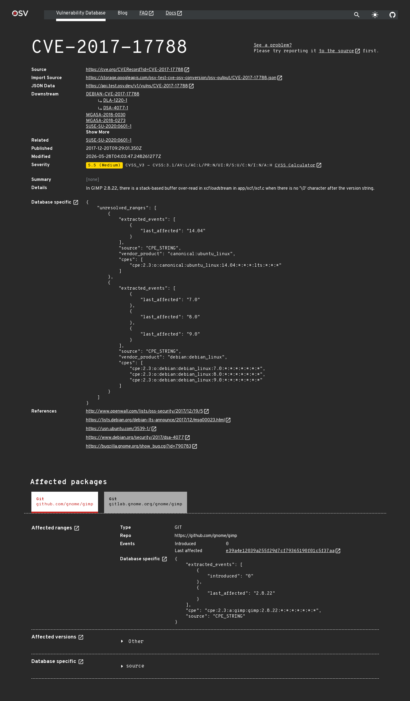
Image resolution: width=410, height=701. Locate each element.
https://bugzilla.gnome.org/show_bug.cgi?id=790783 (138, 446)
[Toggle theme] (375, 15)
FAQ (143, 13)
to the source (336, 51)
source (135, 666)
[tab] (64, 502)
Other (136, 642)
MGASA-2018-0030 (106, 115)
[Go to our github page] (392, 15)
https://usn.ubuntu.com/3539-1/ (118, 429)
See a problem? (273, 45)
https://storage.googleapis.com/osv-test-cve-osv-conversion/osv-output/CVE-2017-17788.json (181, 78)
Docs (171, 13)
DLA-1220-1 (115, 101)
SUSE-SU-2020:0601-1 (109, 127)
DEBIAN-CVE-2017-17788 (112, 94)
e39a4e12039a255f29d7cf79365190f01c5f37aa (280, 551)
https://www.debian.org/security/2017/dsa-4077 (135, 438)
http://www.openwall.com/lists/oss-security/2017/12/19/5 (144, 411)
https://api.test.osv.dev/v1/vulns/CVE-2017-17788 (137, 86)
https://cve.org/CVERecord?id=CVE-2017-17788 (134, 70)
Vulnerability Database (81, 13)
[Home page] (20, 15)
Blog (122, 13)
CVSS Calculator (295, 165)
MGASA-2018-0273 (106, 121)
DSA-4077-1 (115, 108)
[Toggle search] (357, 15)
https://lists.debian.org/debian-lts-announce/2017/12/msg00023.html (155, 420)
